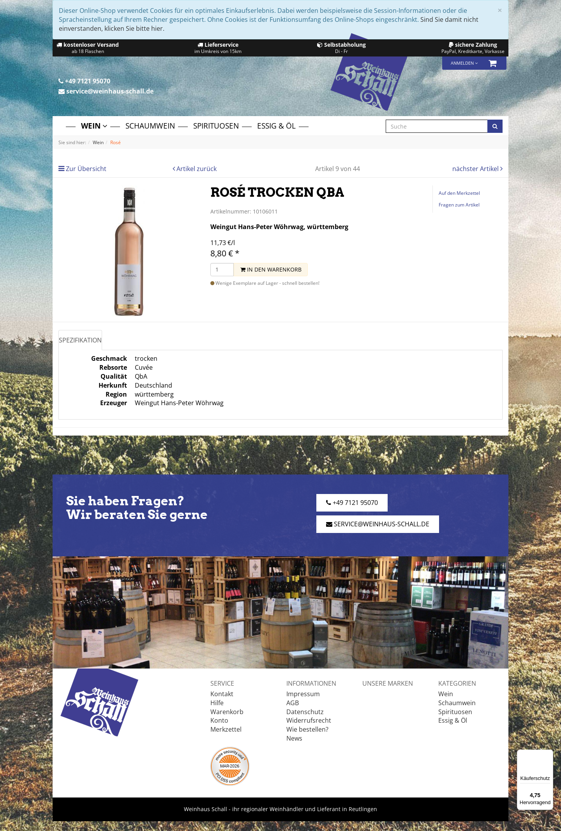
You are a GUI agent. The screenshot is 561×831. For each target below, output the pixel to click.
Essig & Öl (276, 125)
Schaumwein (150, 125)
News (294, 738)
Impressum (303, 694)
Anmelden (464, 63)
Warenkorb (226, 711)
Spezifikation (80, 340)
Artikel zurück (196, 168)
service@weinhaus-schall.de (105, 91)
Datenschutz (305, 711)
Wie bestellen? (307, 729)
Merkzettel (226, 729)
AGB (292, 703)
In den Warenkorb (271, 269)
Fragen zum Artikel (459, 204)
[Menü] (548, 754)
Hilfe (217, 703)
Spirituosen (216, 125)
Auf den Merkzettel (459, 193)
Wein (94, 125)
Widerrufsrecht (308, 720)
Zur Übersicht (86, 168)
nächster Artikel (476, 168)
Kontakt (221, 694)
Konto (219, 720)
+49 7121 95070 (84, 81)
